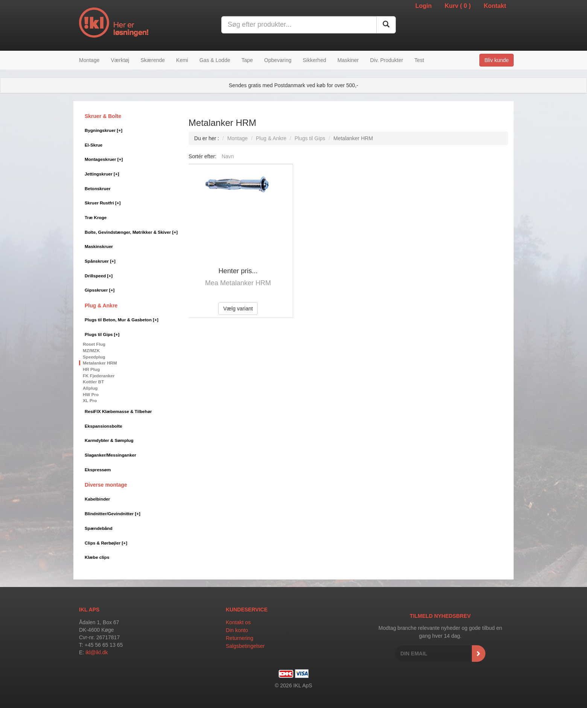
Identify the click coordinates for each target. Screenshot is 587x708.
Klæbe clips (97, 557)
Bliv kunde (496, 60)
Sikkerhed (314, 60)
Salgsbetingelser (245, 646)
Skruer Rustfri (103, 202)
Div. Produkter (386, 60)
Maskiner (348, 60)
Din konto (237, 630)
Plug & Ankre (101, 306)
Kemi (182, 60)
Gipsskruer (99, 289)
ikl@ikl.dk (96, 652)
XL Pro (90, 400)
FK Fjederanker (99, 375)
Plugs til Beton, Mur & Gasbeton (121, 319)
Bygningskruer (103, 130)
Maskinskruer (99, 246)
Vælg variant (238, 309)
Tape (247, 60)
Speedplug (94, 356)
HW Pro (91, 394)
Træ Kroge (95, 217)
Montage (89, 60)
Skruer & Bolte (103, 116)
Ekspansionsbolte (103, 426)
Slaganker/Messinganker (110, 454)
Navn (228, 156)
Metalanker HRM (100, 362)
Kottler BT (93, 381)
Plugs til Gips (102, 334)
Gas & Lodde (214, 60)
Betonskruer (98, 188)
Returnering (239, 638)
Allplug (90, 388)
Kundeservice (247, 610)
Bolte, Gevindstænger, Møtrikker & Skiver (131, 232)
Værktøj (120, 60)
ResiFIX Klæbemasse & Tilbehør (118, 411)
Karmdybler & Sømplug (109, 440)
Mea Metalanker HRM (238, 283)
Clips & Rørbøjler (106, 542)
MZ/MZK (91, 350)
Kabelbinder (97, 498)
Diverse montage (106, 485)
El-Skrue (93, 144)
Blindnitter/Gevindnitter (112, 513)
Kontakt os (238, 622)
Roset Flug (94, 344)
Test (419, 60)
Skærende (152, 60)
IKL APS (89, 610)
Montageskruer (104, 159)
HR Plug (91, 369)
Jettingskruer (102, 173)
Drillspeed (99, 275)
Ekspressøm (98, 469)
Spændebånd (99, 528)
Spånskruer (100, 261)
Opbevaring (277, 60)
